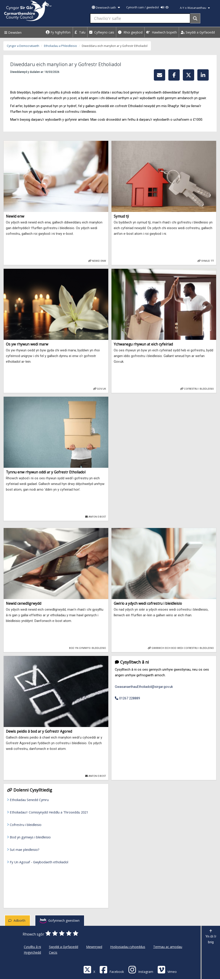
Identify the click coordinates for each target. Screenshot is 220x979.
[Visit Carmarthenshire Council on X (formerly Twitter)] (89, 969)
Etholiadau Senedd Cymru (29, 799)
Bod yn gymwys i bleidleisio (30, 837)
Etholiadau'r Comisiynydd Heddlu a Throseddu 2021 (49, 812)
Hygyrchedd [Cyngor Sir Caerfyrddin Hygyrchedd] (32, 952)
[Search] (195, 18)
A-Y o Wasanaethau (195, 8)
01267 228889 (127, 698)
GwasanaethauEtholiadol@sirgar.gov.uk (144, 687)
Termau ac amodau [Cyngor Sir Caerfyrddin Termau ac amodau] (167, 947)
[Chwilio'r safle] (140, 18)
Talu (80, 32)
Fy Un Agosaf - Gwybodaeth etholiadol (39, 862)
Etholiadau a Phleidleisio (60, 46)
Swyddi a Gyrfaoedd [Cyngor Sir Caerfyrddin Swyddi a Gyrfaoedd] (63, 947)
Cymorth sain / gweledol (147, 7)
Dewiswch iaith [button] (106, 8)
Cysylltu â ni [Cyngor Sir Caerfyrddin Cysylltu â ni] (32, 947)
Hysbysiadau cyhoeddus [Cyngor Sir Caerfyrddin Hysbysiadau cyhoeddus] (127, 947)
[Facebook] (111, 969)
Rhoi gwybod (130, 32)
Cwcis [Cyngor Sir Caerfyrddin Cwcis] (53, 952)
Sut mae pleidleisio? (24, 849)
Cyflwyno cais (101, 32)
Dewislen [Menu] (12, 32)
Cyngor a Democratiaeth (23, 46)
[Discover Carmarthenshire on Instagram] (140, 969)
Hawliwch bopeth (161, 32)
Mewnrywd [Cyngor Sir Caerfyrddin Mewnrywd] (94, 947)
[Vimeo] (167, 969)
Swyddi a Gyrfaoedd (198, 32)
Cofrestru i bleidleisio (25, 824)
